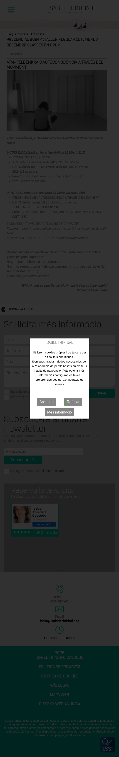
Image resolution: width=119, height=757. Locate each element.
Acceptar (47, 402)
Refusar (73, 402)
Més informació (59, 412)
